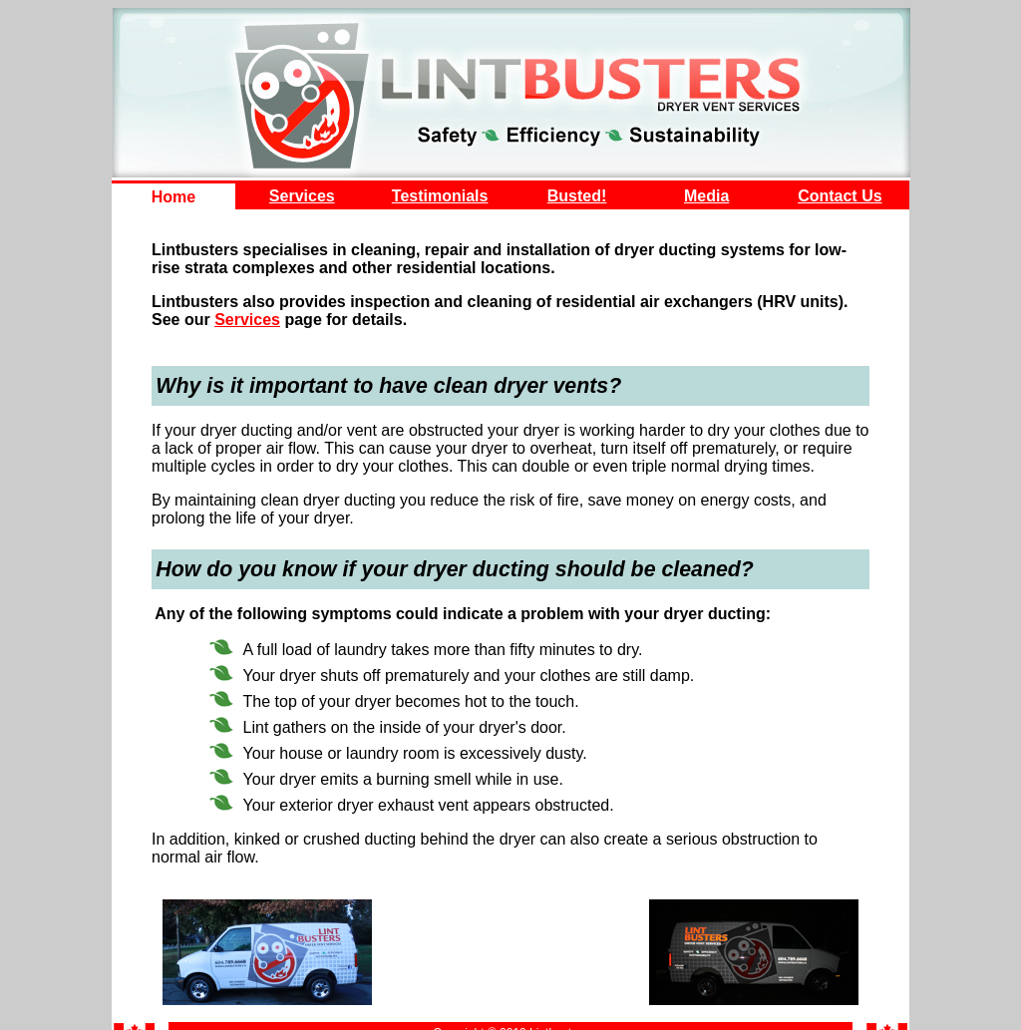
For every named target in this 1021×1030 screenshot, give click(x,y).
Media (706, 195)
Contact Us (839, 195)
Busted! (577, 195)
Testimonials (440, 195)
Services (302, 195)
